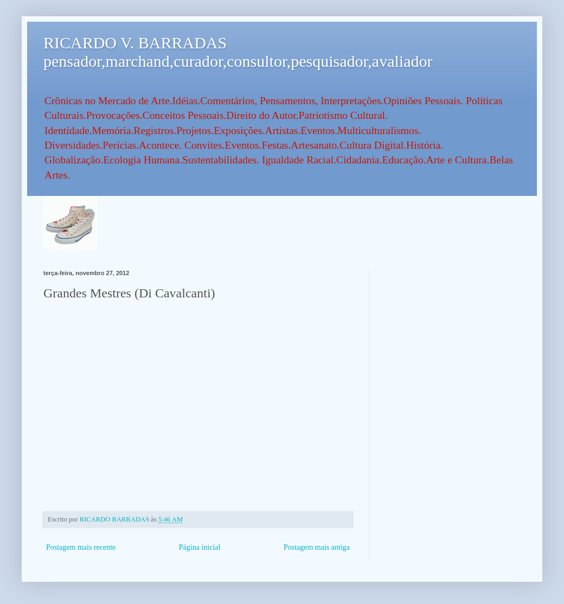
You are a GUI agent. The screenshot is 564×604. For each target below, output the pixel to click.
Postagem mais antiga (317, 547)
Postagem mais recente (81, 547)
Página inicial (200, 547)
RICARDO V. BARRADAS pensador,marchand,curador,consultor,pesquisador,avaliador (237, 52)
